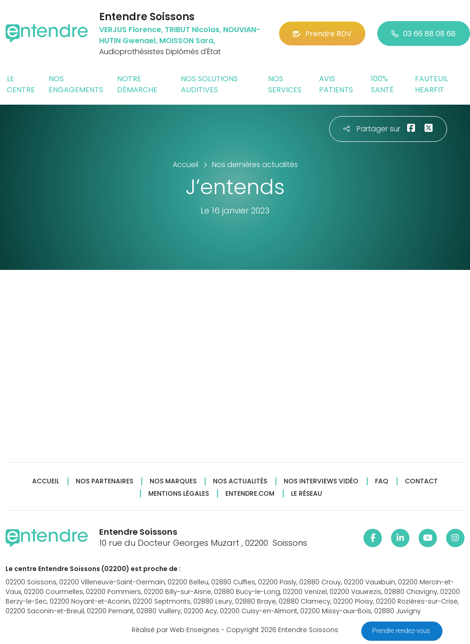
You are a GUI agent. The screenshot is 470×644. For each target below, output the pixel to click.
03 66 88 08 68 (424, 33)
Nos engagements (76, 84)
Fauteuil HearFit (431, 84)
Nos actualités (240, 481)
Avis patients (336, 84)
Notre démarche (137, 84)
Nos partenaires (104, 481)
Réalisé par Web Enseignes (175, 629)
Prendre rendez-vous (401, 630)
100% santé (382, 84)
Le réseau (306, 494)
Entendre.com (249, 494)
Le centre (21, 84)
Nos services (285, 84)
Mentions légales (178, 494)
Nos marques (173, 481)
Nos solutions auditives (209, 84)
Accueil (45, 481)
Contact (421, 481)
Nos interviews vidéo (321, 481)
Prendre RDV (322, 33)
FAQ (381, 481)
